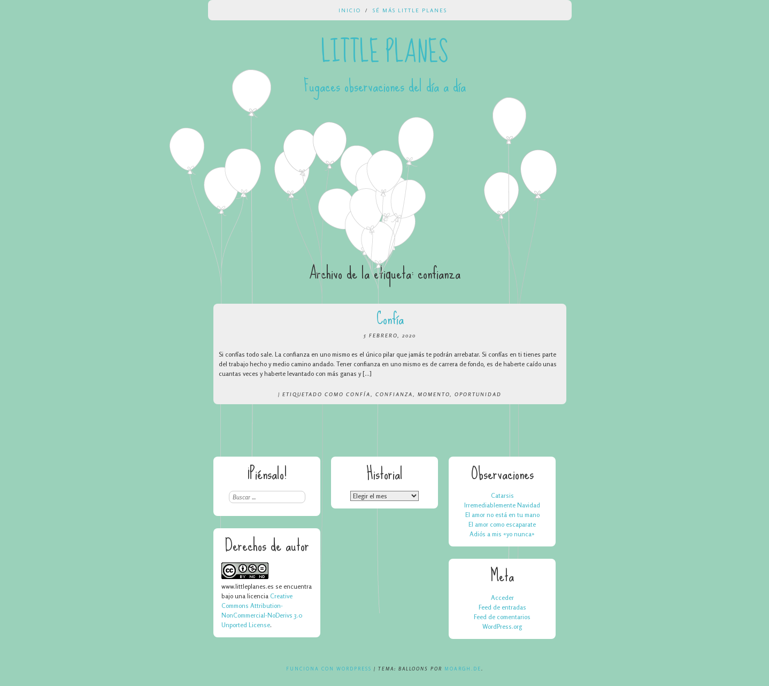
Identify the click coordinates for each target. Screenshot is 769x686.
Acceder (502, 597)
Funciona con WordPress (329, 669)
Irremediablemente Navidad (502, 505)
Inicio (350, 10)
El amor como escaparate (502, 524)
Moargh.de (462, 669)
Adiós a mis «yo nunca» (502, 534)
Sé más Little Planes (410, 10)
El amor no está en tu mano (502, 515)
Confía (390, 318)
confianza (394, 394)
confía (358, 394)
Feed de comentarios (502, 617)
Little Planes (384, 52)
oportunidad (478, 394)
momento (434, 394)
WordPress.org (502, 626)
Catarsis (502, 495)
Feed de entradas (502, 607)
